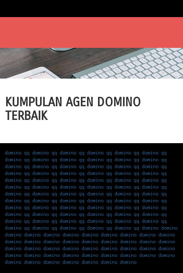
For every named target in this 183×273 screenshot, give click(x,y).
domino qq (17, 153)
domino (150, 228)
